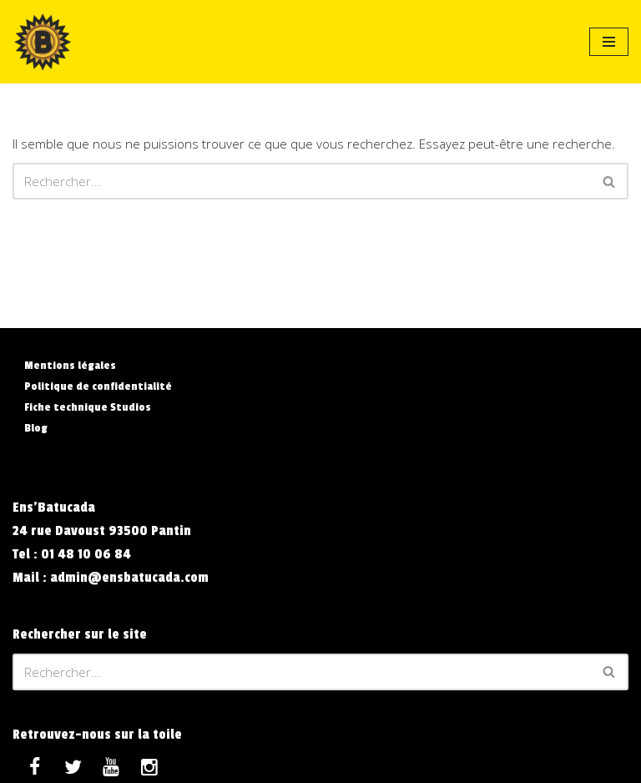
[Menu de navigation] (608, 42)
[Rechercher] (302, 181)
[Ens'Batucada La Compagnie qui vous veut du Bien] (43, 42)
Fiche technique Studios (87, 407)
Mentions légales (70, 365)
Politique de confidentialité (98, 386)
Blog (36, 428)
